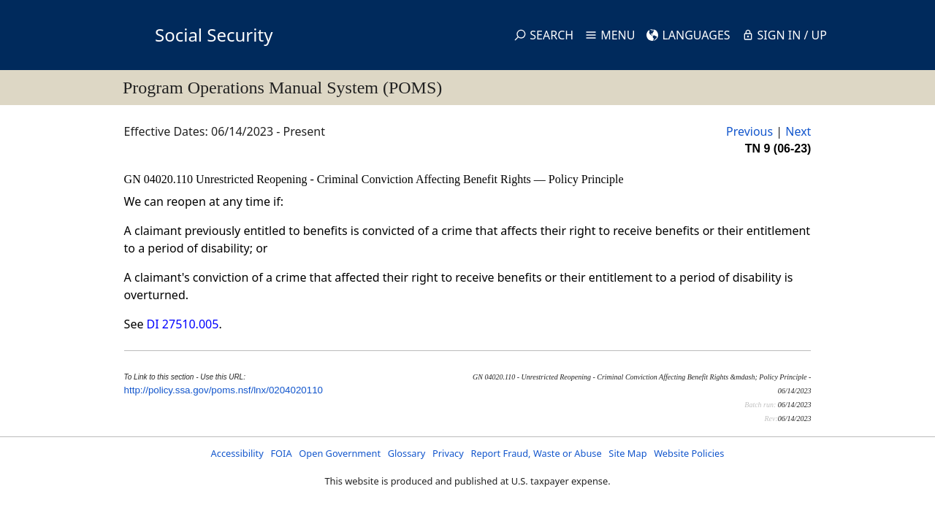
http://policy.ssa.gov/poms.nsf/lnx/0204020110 (223, 390)
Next (798, 131)
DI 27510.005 (183, 324)
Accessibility (237, 453)
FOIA (280, 453)
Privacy (448, 453)
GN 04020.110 (160, 179)
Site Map (627, 453)
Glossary (407, 453)
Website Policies (689, 453)
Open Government (340, 453)
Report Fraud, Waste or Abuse (535, 453)
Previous (749, 131)
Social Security (213, 35)
